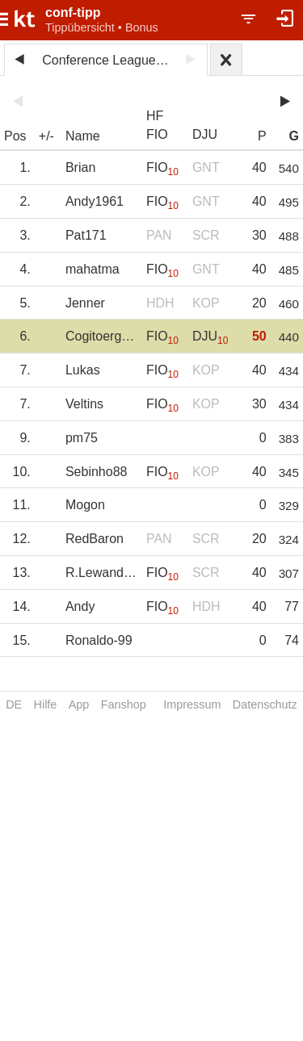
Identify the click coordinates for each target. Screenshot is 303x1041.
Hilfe (45, 704)
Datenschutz (265, 704)
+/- (46, 136)
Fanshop (123, 704)
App (79, 704)
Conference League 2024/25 (108, 60)
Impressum (192, 704)
